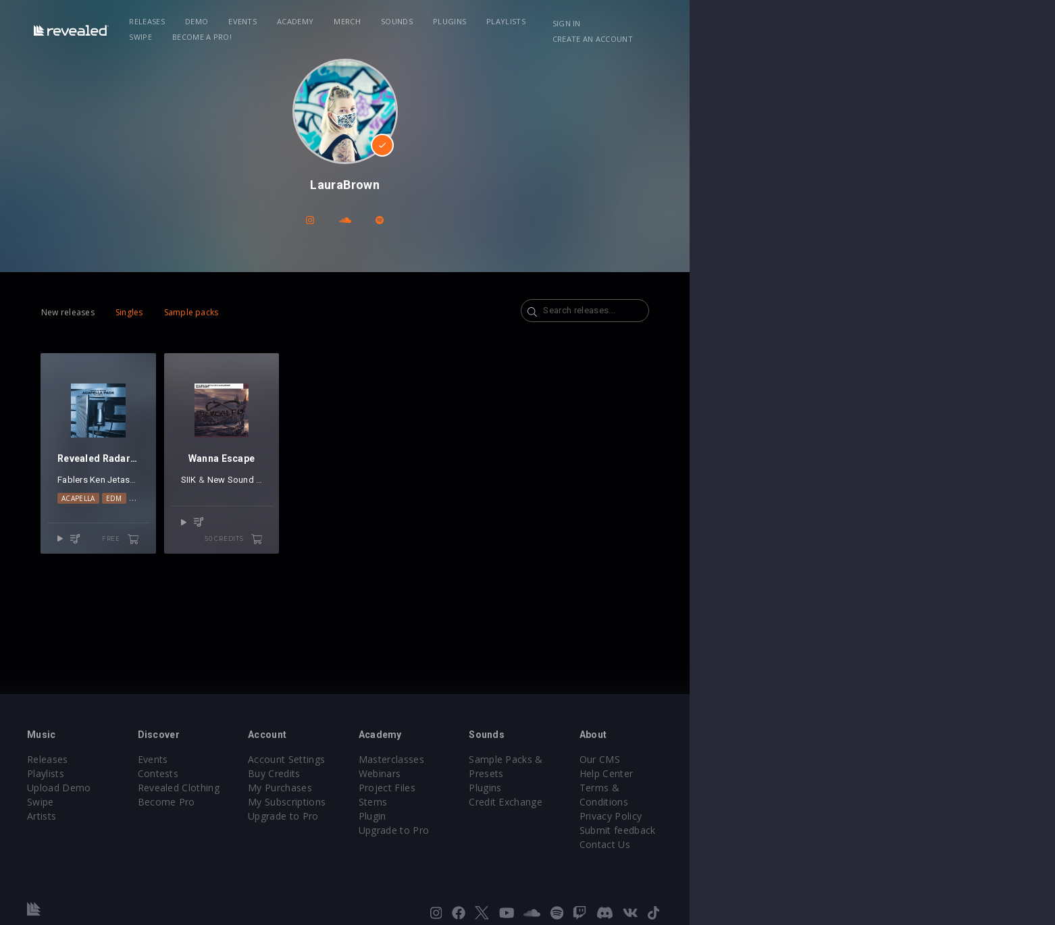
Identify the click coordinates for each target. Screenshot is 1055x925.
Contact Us (850, 830)
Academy (398, 21)
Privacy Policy (856, 801)
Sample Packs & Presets (738, 759)
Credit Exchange (719, 787)
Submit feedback (863, 816)
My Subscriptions (438, 801)
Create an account (892, 23)
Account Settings (437, 759)
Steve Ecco (240, 523)
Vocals (231, 541)
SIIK (306, 523)
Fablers (147, 523)
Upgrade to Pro (434, 816)
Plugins (552, 21)
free (238, 577)
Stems (555, 801)
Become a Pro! (720, 21)
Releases (249, 21)
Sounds (499, 21)
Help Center (852, 773)
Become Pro (286, 801)
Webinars (562, 773)
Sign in (817, 23)
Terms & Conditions (871, 787)
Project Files (569, 787)
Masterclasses (574, 759)
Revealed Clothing (298, 787)
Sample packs (266, 312)
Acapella (162, 541)
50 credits (394, 577)
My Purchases (431, 787)
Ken (172, 523)
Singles (204, 312)
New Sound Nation (363, 523)
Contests (278, 773)
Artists (130, 816)
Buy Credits (425, 773)
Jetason (198, 523)
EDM (198, 541)
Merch (449, 21)
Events (345, 21)
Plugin (555, 816)
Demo (299, 21)
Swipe (659, 21)
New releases (143, 312)
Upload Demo (147, 787)
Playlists (608, 21)
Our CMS (845, 759)
